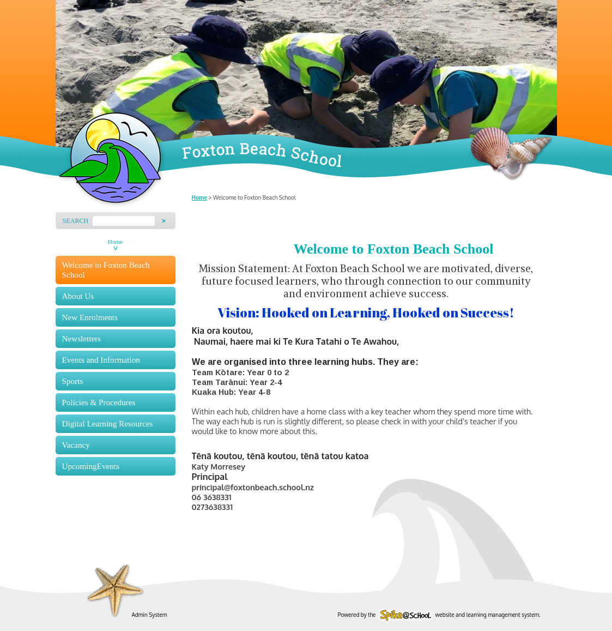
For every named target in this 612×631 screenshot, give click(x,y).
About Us (78, 296)
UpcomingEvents (90, 466)
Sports (72, 381)
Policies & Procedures (99, 402)
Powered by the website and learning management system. (439, 614)
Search (75, 221)
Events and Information (101, 359)
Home (115, 241)
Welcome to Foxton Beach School (106, 269)
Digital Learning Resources (107, 423)
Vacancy (76, 444)
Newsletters (81, 338)
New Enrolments (90, 317)
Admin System (149, 614)
